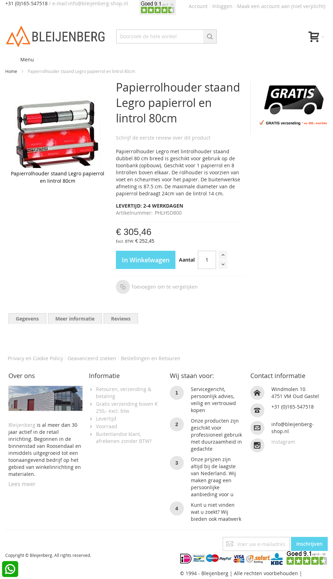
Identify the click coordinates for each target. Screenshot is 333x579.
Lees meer (22, 484)
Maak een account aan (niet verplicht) (281, 6)
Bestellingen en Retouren (150, 358)
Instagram (283, 441)
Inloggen (222, 6)
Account (198, 6)
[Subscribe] (309, 544)
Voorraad (106, 426)
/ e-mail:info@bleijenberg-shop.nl (88, 3)
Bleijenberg (21, 425)
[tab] (27, 318)
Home (11, 71)
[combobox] (166, 36)
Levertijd (106, 418)
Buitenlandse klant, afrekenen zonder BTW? (124, 437)
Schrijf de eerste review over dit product (163, 137)
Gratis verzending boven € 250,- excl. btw (127, 407)
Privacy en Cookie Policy (35, 358)
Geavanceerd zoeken (92, 358)
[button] (157, 287)
